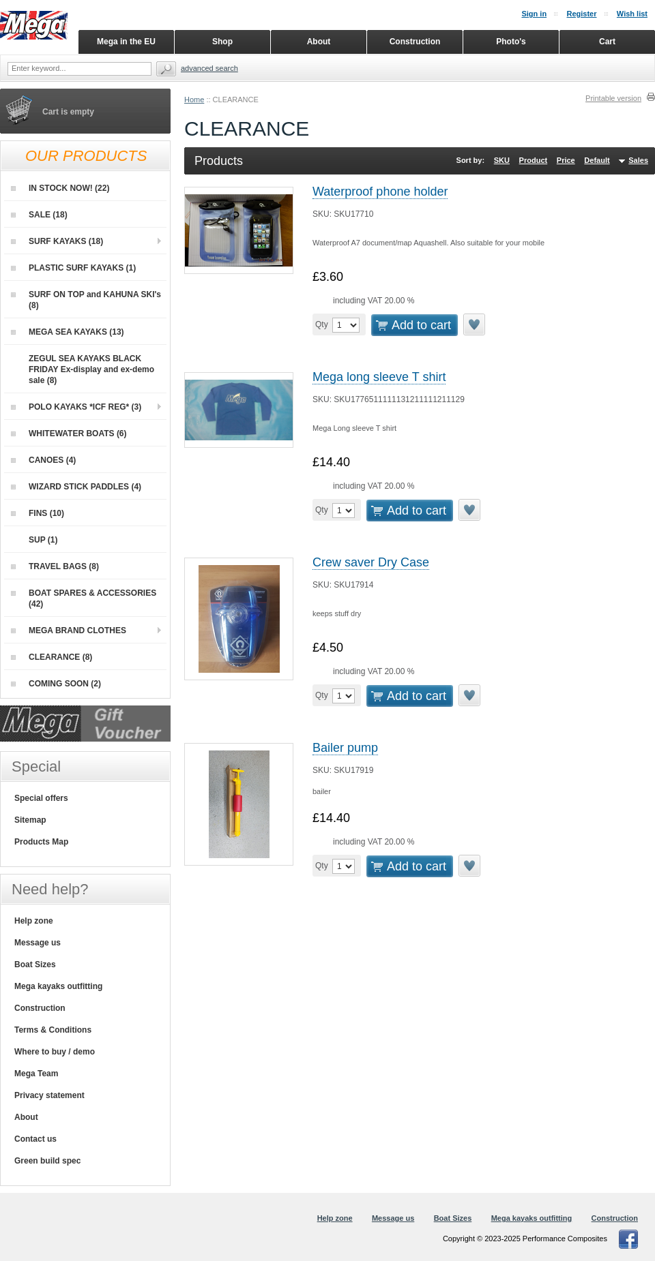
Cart (607, 41)
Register (581, 14)
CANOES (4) (43, 460)
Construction (40, 1008)
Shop (222, 41)
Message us (37, 942)
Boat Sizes (35, 964)
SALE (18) (39, 214)
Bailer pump (345, 748)
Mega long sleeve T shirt (379, 377)
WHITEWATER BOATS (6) (69, 433)
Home (194, 99)
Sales (638, 160)
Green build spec (47, 1161)
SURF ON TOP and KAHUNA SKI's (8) (86, 300)
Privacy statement (49, 1095)
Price (566, 160)
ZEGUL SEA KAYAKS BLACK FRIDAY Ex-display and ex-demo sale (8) (82, 369)
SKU (502, 160)
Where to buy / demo (54, 1052)
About (26, 1117)
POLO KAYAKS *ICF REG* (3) (76, 407)
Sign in (534, 14)
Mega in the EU (126, 41)
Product (533, 160)
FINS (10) (37, 513)
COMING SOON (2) (56, 683)
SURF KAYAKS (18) (57, 241)
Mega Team (36, 1073)
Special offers (41, 798)
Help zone (33, 921)
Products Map (41, 842)
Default (596, 160)
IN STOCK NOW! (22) (60, 188)
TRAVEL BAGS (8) (55, 566)
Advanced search (209, 68)
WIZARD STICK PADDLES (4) (76, 486)
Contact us (35, 1139)
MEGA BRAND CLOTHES (68, 630)
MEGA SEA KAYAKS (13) (67, 332)
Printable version (613, 98)
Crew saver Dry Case (370, 562)
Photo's (511, 41)
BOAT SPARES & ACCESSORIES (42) (83, 598)
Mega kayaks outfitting (58, 986)
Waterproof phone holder (380, 191)
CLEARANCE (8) (51, 657)
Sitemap (30, 820)
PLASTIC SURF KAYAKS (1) (73, 268)
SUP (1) (34, 539)
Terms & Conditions (52, 1030)
